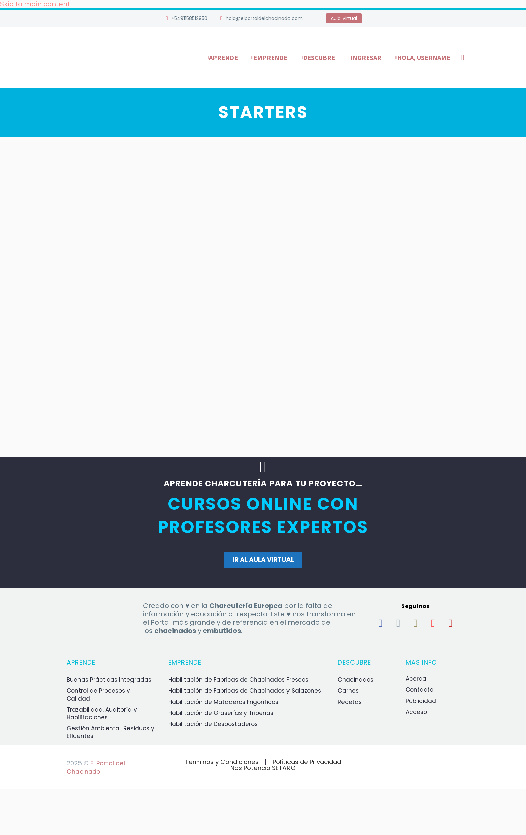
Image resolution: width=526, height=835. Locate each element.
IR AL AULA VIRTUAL (263, 559)
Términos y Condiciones (222, 762)
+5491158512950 (189, 18)
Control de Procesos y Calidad (98, 695)
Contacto (419, 690)
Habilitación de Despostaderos (213, 724)
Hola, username (423, 57)
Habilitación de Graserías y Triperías (220, 713)
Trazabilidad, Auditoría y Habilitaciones (102, 713)
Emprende (270, 57)
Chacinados (355, 680)
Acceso (416, 712)
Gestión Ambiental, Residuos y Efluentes (110, 732)
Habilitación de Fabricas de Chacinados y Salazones (244, 691)
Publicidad (421, 701)
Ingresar (365, 57)
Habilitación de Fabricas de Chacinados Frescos (238, 680)
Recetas (350, 702)
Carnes (348, 691)
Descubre (319, 57)
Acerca (416, 679)
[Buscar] (461, 57)
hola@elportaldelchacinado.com (264, 18)
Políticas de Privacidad (307, 762)
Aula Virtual (344, 18)
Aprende (223, 57)
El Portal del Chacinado (96, 767)
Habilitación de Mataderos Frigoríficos (223, 702)
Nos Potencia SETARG (263, 768)
